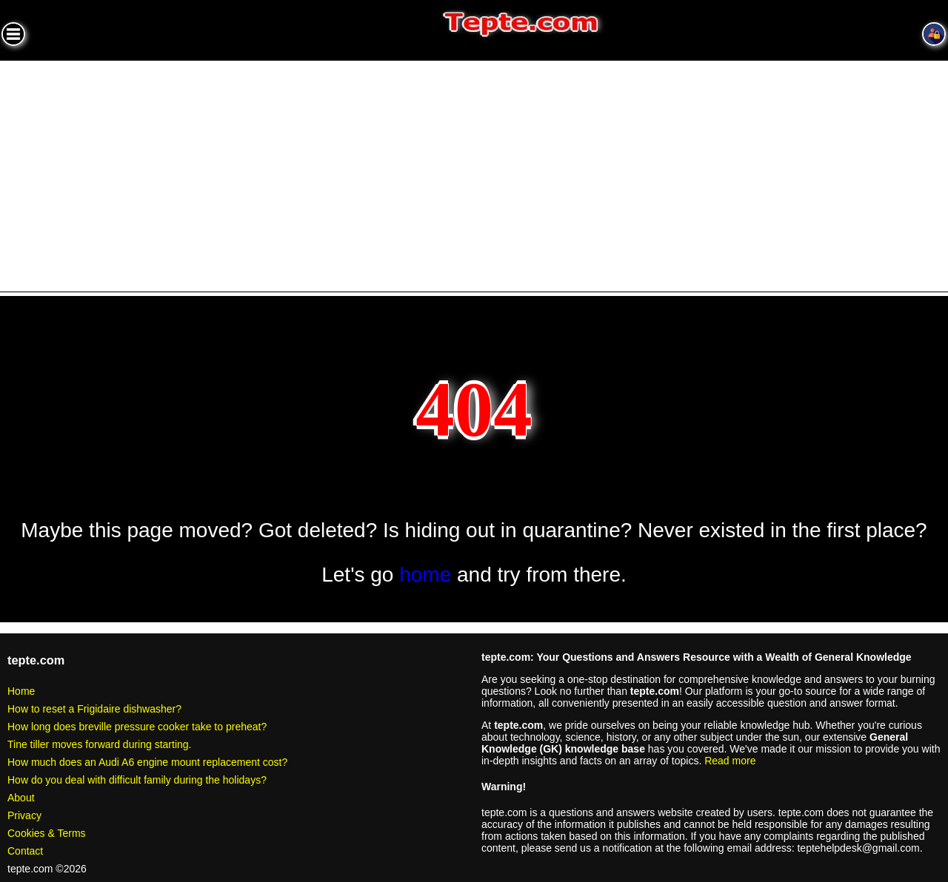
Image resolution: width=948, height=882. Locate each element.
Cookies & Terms (46, 833)
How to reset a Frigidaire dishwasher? (94, 709)
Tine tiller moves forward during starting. (99, 744)
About (21, 798)
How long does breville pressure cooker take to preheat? (137, 727)
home (425, 574)
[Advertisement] (474, 171)
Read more (729, 761)
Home (21, 691)
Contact (25, 851)
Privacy (24, 815)
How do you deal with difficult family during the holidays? (137, 780)
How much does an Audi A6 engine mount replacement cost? (147, 762)
